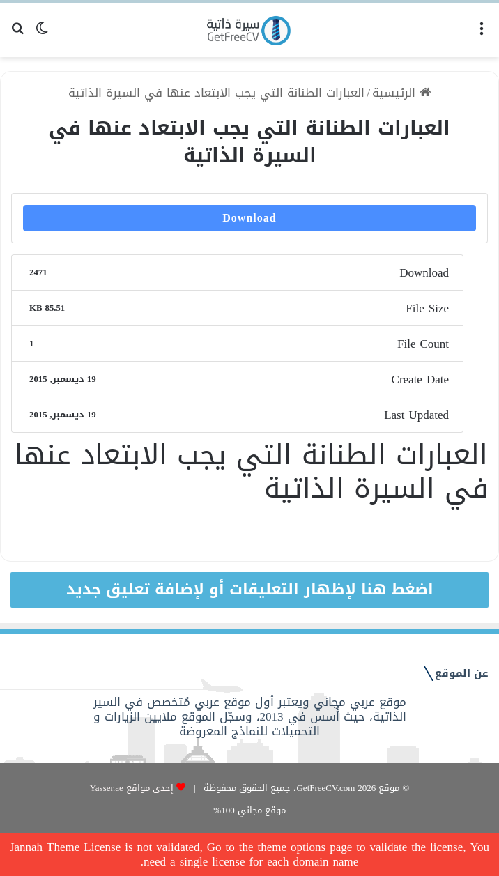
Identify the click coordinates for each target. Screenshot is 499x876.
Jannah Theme (44, 847)
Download (249, 218)
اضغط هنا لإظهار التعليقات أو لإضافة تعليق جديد (249, 589)
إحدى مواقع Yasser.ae (132, 788)
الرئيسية (401, 93)
